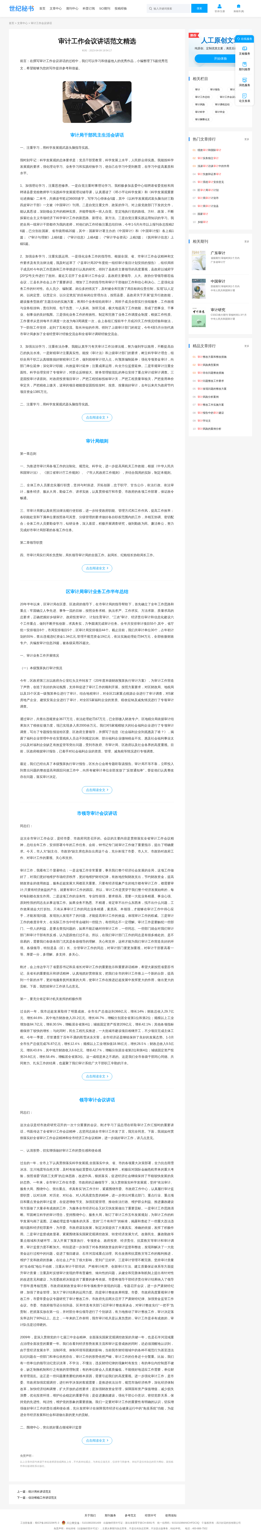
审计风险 (200, 104)
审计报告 (215, 89)
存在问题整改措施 (211, 372)
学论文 (204, 420)
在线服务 (244, 38)
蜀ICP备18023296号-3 (47, 1523)
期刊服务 (110, 1515)
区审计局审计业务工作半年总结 (97, 591)
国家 (203, 213)
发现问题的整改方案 (212, 388)
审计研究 (218, 310)
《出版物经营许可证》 (88, 1528)
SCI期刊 (104, 8)
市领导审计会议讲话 (97, 813)
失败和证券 (209, 174)
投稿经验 (121, 8)
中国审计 (218, 281)
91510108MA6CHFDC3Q (185, 1523)
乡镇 (203, 222)
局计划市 (208, 197)
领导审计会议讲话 (97, 1099)
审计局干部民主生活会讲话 (97, 135)
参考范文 (130, 1515)
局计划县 (208, 206)
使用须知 (170, 1515)
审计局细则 (97, 441)
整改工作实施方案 (211, 404)
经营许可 (150, 1515)
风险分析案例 (208, 396)
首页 (42, 8)
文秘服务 (244, 50)
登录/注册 (220, 11)
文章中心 (56, 8)
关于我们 (90, 1515)
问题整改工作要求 (211, 380)
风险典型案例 (208, 364)
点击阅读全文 (95, 417)
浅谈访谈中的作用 (213, 166)
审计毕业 (220, 112)
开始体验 (220, 58)
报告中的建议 (211, 412)
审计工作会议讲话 (229, 97)
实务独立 (208, 158)
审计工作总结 (202, 97)
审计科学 (200, 112)
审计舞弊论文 (202, 119)
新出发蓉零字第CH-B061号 (140, 1523)
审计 (197, 89)
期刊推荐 (244, 66)
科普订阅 (89, 8)
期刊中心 (72, 8)
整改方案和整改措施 (212, 356)
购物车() (239, 11)
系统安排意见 (211, 182)
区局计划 (208, 190)
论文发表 (244, 97)
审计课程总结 (222, 104)
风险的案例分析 (209, 428)
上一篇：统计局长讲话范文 (34, 1491)
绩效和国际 (209, 150)
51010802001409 (91, 1523)
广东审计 (218, 253)
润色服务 (244, 82)
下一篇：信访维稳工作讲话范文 (37, 1497)
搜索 (199, 8)
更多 (246, 139)
